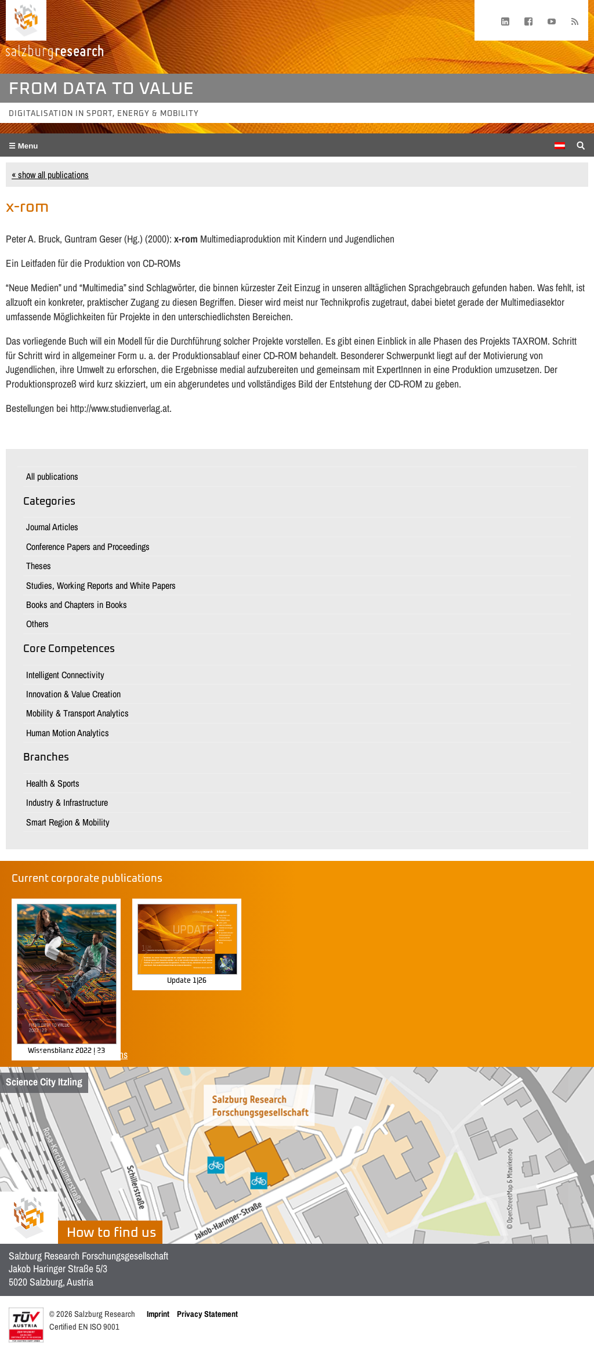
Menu (27, 146)
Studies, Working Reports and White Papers (101, 585)
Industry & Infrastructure (67, 802)
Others (37, 623)
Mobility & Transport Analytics (77, 713)
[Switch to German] (560, 145)
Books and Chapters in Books (76, 604)
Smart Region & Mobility (68, 822)
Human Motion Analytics (67, 732)
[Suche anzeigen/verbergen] (581, 144)
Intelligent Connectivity (65, 674)
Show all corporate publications (70, 1054)
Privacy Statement (207, 1313)
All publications (52, 476)
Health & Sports (52, 783)
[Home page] (26, 20)
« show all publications (50, 174)
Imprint (158, 1313)
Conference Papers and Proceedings (88, 546)
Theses (38, 565)
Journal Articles (52, 526)
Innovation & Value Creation (73, 693)
